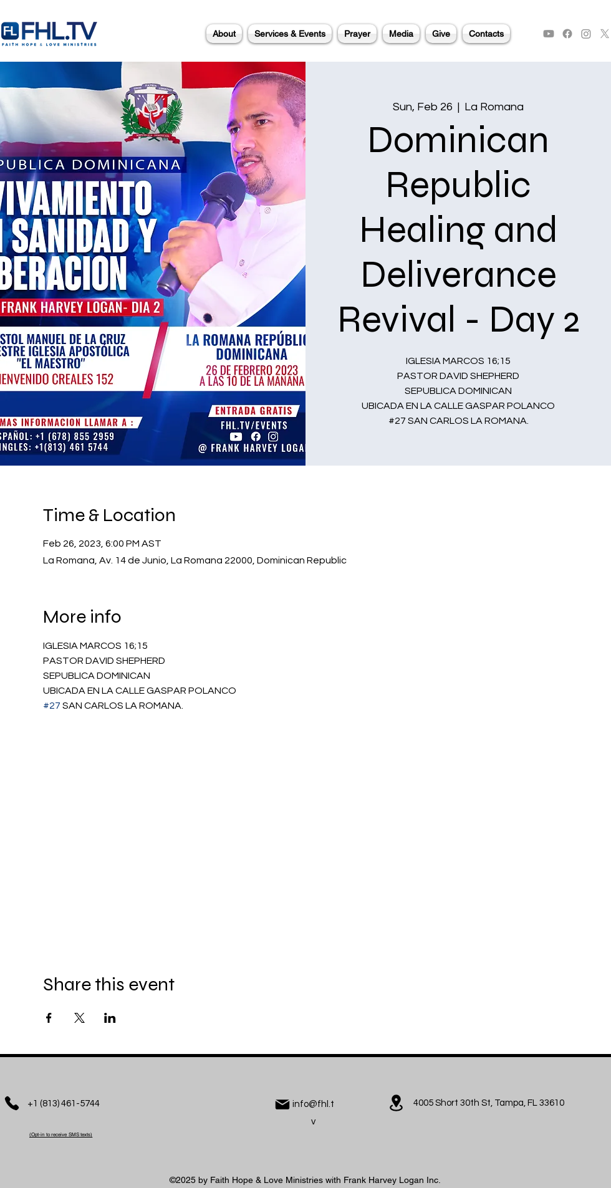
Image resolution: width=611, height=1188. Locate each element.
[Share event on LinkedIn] (110, 1018)
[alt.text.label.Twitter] (605, 33)
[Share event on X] (79, 1018)
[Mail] (282, 1104)
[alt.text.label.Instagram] (586, 33)
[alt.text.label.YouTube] (548, 33)
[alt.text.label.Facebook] (567, 33)
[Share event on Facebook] (49, 1018)
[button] (224, 33)
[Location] (396, 1103)
